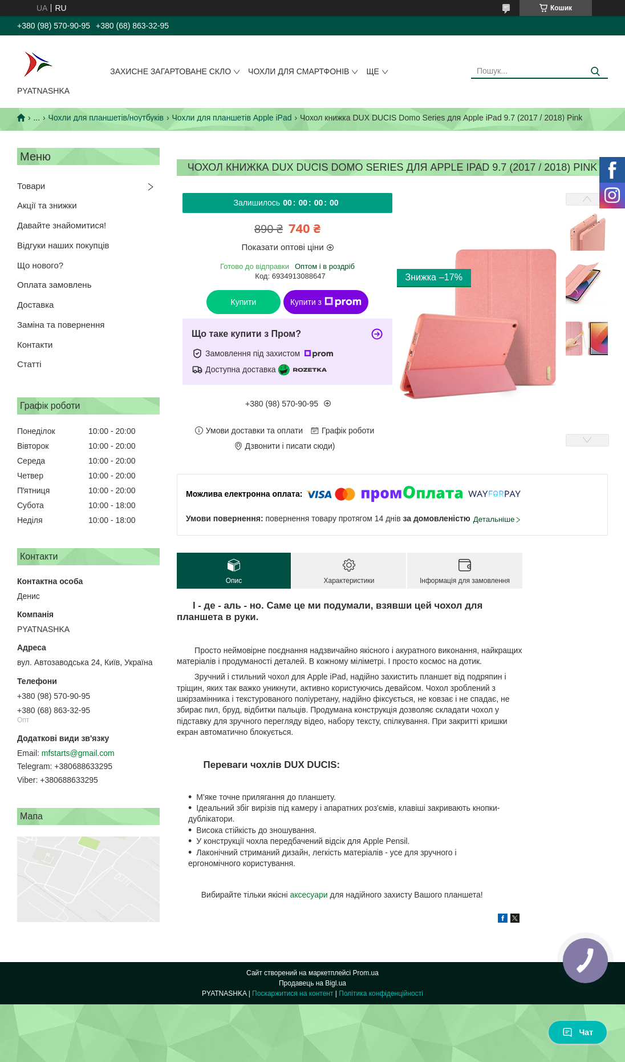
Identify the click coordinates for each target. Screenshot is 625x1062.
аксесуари (308, 894)
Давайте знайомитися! (61, 225)
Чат (577, 1032)
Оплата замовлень (54, 284)
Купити (244, 302)
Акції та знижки (47, 205)
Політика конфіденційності (381, 993)
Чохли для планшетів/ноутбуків (106, 118)
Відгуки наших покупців (63, 245)
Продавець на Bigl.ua (312, 983)
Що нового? (40, 265)
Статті (29, 364)
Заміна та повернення (60, 324)
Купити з (326, 302)
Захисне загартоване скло (170, 71)
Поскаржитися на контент (292, 993)
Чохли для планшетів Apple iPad (231, 118)
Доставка (35, 304)
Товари (31, 186)
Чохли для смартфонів (298, 71)
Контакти (34, 344)
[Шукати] (595, 72)
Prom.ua (366, 973)
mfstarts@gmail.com (78, 753)
